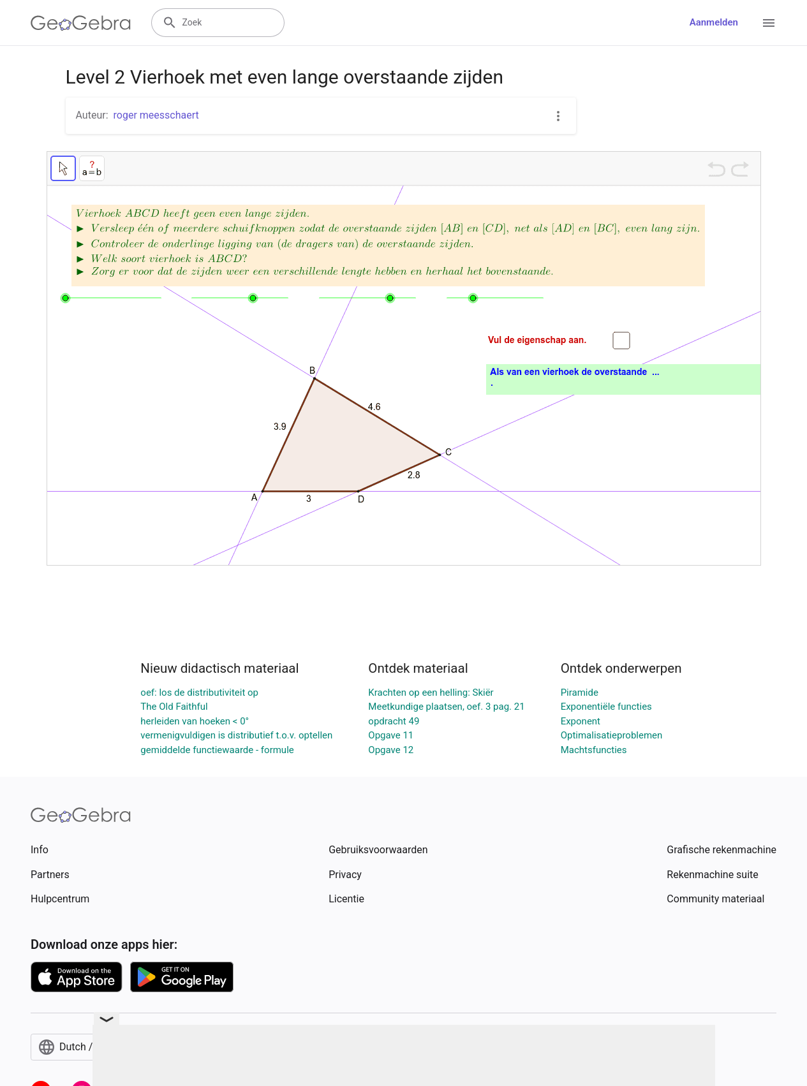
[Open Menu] (768, 23)
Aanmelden (714, 22)
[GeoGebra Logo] (81, 23)
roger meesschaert (156, 115)
